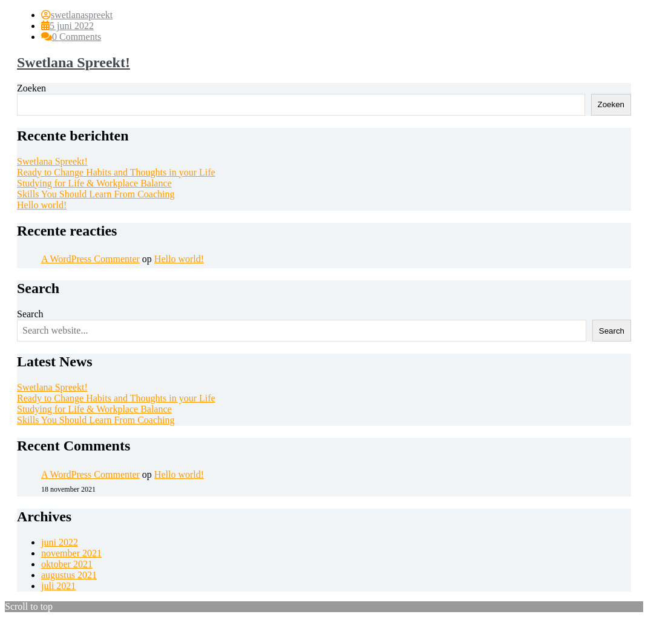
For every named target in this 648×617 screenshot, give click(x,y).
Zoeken (31, 88)
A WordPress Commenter (90, 259)
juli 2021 (58, 586)
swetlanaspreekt (82, 15)
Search (30, 314)
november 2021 (71, 553)
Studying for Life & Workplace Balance (94, 183)
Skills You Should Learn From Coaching (95, 194)
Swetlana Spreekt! (73, 62)
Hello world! (42, 205)
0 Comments (76, 36)
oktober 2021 (67, 564)
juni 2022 (59, 542)
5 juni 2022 (72, 26)
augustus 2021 (69, 575)
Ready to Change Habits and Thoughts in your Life (116, 172)
